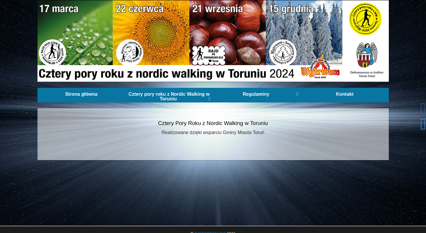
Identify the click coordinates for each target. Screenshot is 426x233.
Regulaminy (270, 94)
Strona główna (81, 94)
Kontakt (345, 94)
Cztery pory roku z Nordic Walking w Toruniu (169, 96)
